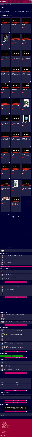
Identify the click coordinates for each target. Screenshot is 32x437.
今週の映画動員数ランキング (5, 266)
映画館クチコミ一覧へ (16, 400)
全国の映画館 (4, 431)
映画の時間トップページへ (4, 415)
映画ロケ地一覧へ (15, 402)
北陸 (17, 384)
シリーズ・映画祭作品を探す (16, 357)
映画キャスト (7, 4)
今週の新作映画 (4, 423)
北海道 (2, 382)
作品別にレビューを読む (6, 427)
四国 (17, 386)
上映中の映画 (4, 422)
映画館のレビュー (5, 432)
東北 (17, 382)
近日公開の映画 (4, 424)
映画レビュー (16, 351)
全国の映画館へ (15, 390)
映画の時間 (2, 4)
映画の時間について (16, 411)
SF (1, 396)
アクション (2, 394)
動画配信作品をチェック (15, 297)
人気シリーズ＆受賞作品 (6, 425)
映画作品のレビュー (5, 426)
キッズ (17, 396)
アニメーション (18, 394)
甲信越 (2, 384)
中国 (1, 386)
